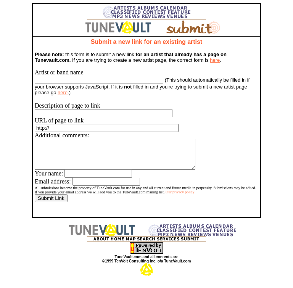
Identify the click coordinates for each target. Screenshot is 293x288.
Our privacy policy (180, 198)
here (215, 60)
